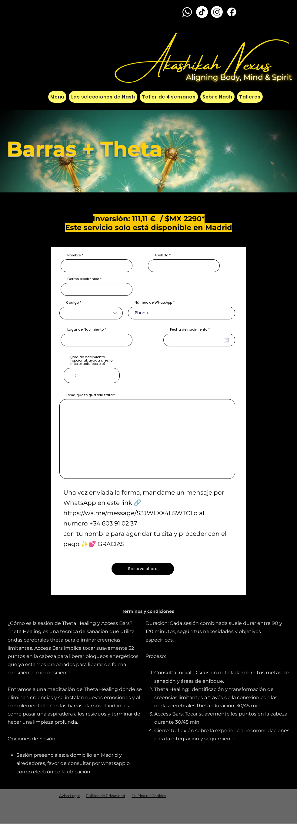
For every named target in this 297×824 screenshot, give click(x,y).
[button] (148, 611)
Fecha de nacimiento (191, 329)
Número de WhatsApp (153, 302)
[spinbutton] (91, 375)
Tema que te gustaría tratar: (90, 395)
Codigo (72, 302)
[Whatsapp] (187, 12)
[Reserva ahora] (143, 569)
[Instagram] (217, 12)
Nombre (74, 255)
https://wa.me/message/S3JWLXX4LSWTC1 (127, 513)
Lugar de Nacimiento (85, 329)
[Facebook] (232, 12)
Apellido (161, 255)
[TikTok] (202, 12)
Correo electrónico (83, 279)
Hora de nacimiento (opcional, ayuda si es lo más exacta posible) (91, 360)
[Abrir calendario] (226, 340)
